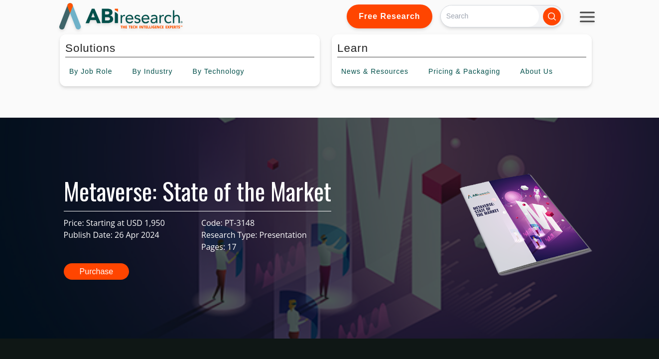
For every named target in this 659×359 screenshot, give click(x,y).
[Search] (490, 16)
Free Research (389, 16)
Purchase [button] (97, 271)
